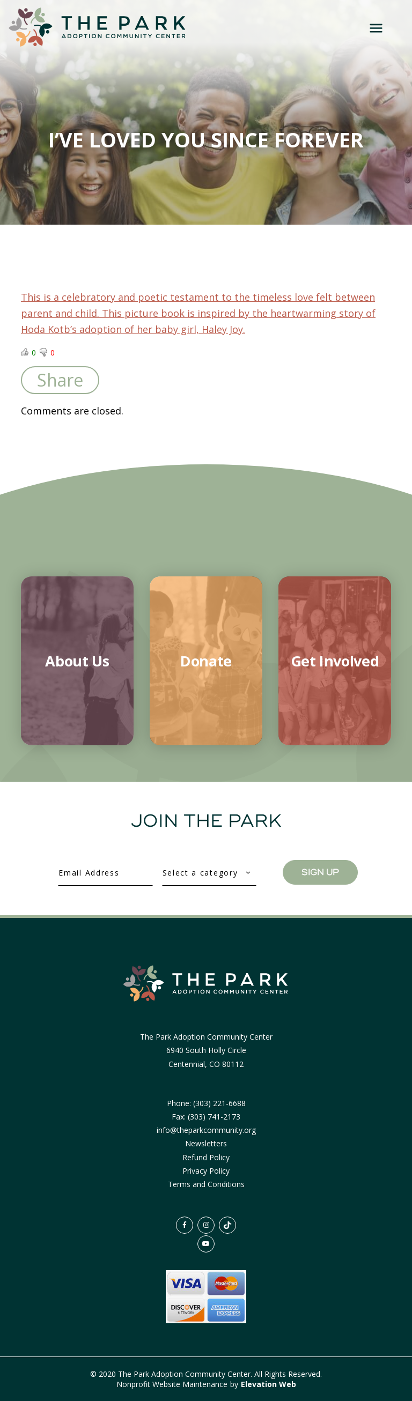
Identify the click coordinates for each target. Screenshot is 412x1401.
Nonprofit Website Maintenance (173, 1384)
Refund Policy (206, 1157)
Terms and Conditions (206, 1184)
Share (60, 379)
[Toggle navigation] (377, 27)
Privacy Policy (206, 1171)
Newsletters (206, 1143)
